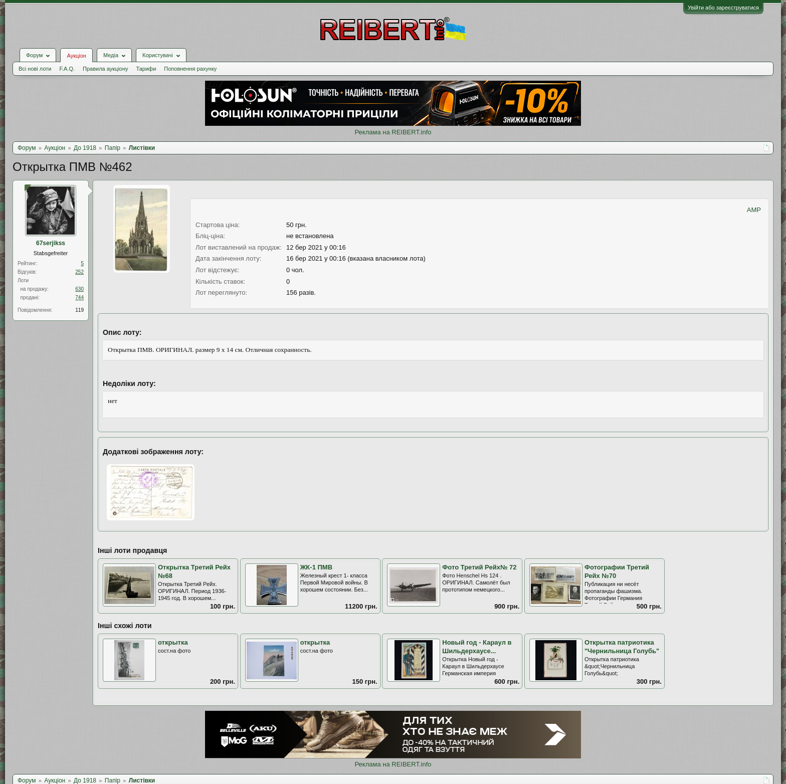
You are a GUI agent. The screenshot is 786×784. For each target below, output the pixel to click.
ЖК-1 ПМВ (316, 567)
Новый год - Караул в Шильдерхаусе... (476, 647)
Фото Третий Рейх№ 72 (479, 567)
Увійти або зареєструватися (723, 8)
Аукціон (76, 56)
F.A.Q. (67, 69)
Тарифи (146, 69)
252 (79, 272)
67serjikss (50, 243)
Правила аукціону (105, 69)
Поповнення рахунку (190, 69)
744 (79, 297)
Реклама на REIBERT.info (392, 132)
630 (79, 289)
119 (79, 310)
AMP (754, 210)
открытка (173, 642)
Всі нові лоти (35, 69)
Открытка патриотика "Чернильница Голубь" (621, 647)
